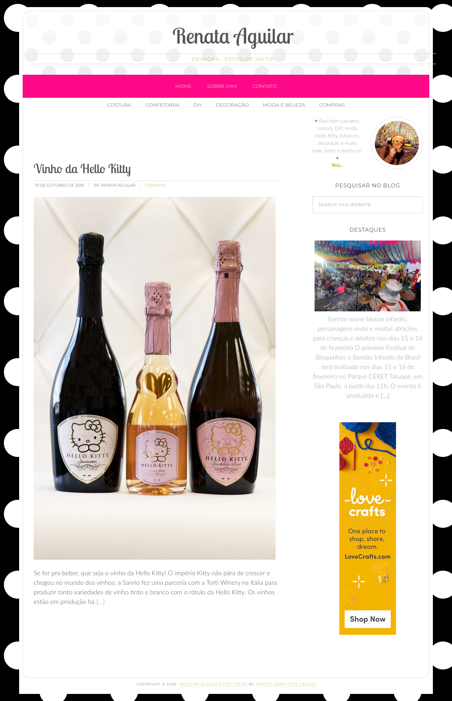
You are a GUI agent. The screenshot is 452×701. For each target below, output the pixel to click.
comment (155, 185)
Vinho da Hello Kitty (82, 168)
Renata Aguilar (233, 35)
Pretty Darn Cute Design (286, 684)
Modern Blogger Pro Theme (214, 684)
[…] (100, 601)
